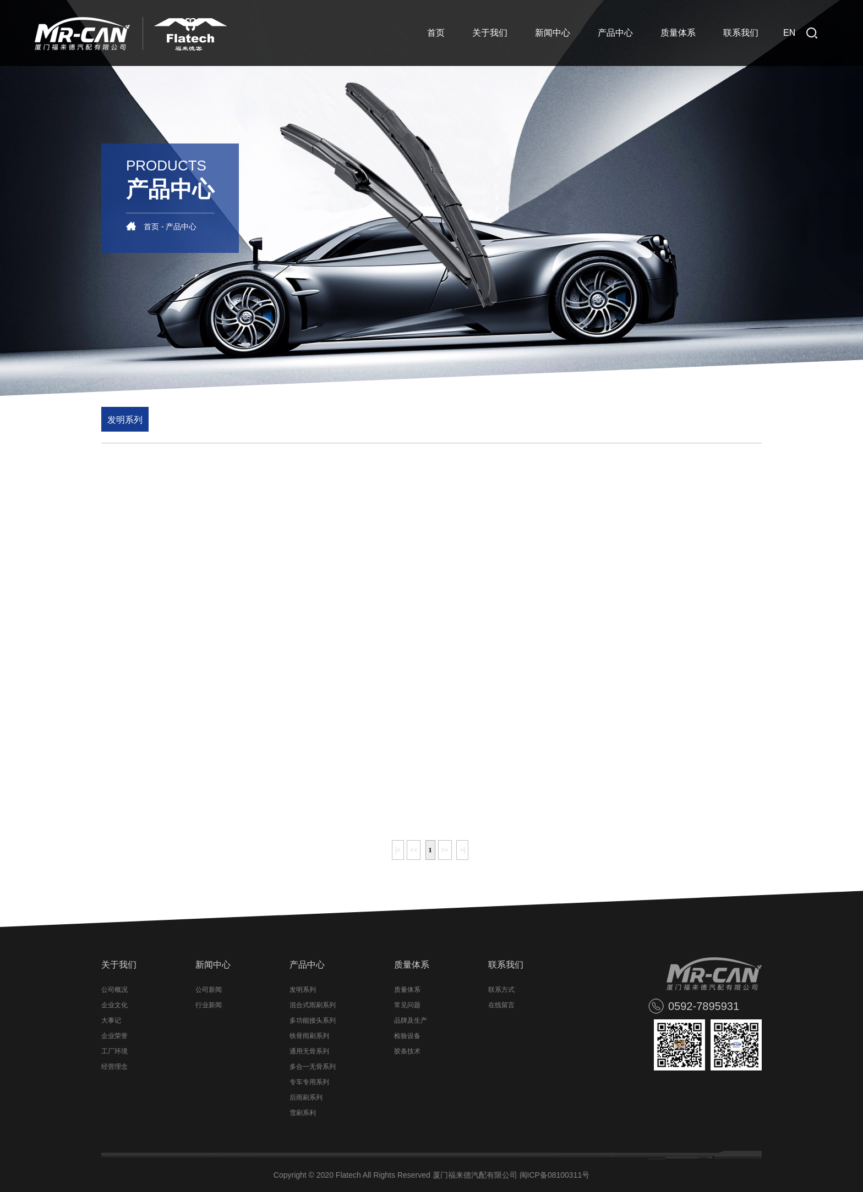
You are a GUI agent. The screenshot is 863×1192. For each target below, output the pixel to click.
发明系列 (125, 419)
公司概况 (114, 990)
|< (397, 850)
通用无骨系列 (309, 1051)
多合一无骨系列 (313, 1066)
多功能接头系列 (313, 1020)
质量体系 (678, 32)
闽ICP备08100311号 (555, 1175)
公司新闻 (208, 990)
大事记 (111, 1020)
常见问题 (407, 1005)
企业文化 (114, 1005)
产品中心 (615, 32)
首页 (436, 32)
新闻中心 (552, 32)
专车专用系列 (309, 1082)
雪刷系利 (303, 1113)
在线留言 (501, 1005)
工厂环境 (114, 1051)
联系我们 (740, 32)
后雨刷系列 (306, 1097)
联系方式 (501, 990)
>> (445, 850)
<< (414, 850)
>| (462, 850)
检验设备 (407, 1036)
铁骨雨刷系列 (309, 1036)
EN (789, 32)
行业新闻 (208, 1005)
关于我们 (489, 32)
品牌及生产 (410, 1020)
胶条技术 (407, 1051)
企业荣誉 (114, 1036)
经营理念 (114, 1066)
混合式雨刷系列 (313, 1005)
